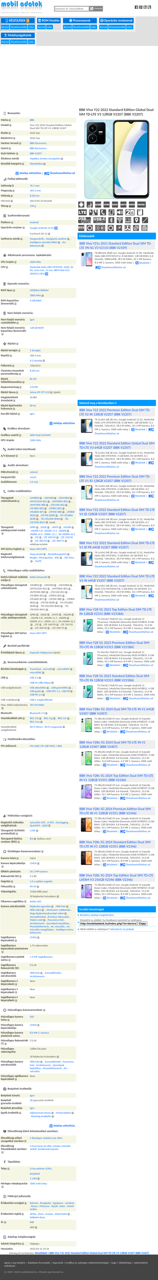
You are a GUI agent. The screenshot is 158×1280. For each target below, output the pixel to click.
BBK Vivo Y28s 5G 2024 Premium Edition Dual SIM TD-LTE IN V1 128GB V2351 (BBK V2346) (115, 811)
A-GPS (50, 822)
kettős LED (35, 901)
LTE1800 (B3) (37, 508)
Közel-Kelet (61, 1213)
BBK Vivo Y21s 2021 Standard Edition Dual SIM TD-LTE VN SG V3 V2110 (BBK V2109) (115, 245)
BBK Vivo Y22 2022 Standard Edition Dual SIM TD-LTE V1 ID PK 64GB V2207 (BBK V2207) (117, 545)
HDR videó (35, 909)
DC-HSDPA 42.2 (67, 534)
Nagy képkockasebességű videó (47, 913)
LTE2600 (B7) (37, 511)
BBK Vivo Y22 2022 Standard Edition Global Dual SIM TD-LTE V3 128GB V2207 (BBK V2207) (99, 1253)
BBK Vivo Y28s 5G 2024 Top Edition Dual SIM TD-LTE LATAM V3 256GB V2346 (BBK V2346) (116, 877)
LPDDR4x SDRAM (39, 290)
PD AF (33, 886)
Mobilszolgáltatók (18, 35)
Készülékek (18, 20)
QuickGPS (35, 825)
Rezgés (33, 557)
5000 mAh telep (38, 1183)
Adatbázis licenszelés (39, 1262)
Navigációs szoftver (56, 238)
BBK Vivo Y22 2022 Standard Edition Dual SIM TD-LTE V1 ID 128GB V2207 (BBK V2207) (117, 512)
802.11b (34, 718)
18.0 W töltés (37, 704)
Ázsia (41, 1213)
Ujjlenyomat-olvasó (40, 1112)
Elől (32, 1016)
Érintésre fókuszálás (58, 916)
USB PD (66, 691)
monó (33, 477)
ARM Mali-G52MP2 (40, 435)
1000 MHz (35, 440)
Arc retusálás (58, 926)
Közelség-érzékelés (41, 1116)
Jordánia (69, 1203)
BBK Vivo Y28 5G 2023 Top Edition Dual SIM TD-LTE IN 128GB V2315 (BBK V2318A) (115, 611)
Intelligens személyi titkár (43, 242)
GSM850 (34, 497)
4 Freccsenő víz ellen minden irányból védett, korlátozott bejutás (50, 1147)
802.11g (48, 718)
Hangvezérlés (37, 238)
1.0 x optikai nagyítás (41, 881)
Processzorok (80, 20)
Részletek (142, 262)
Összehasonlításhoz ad (59, 173)
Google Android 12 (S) (42, 227)
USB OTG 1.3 (53, 691)
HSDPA (62, 530)
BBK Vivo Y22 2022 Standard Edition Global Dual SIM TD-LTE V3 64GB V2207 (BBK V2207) (116, 445)
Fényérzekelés (63, 1112)
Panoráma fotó (56, 919)
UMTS (55, 527)
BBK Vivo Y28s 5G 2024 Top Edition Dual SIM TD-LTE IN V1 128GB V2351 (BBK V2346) (116, 777)
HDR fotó (61, 906)
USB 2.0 (34, 677)
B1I (31, 838)
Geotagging (62, 822)
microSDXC (36, 672)
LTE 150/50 (67, 537)
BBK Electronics (38, 143)
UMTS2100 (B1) (38, 501)
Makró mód (36, 919)
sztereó (34, 472)
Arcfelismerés (37, 923)
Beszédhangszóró (57, 554)
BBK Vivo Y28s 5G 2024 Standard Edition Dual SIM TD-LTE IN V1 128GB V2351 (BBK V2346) (115, 844)
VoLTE (38, 561)
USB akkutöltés (38, 687)
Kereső (5, 27)
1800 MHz (35, 295)
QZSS (45, 825)
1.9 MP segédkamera (41, 956)
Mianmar (44, 1206)
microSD (47, 668)
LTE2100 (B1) (58, 504)
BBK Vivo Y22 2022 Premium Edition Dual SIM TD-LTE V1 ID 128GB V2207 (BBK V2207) (114, 478)
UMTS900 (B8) (37, 504)
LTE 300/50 (41, 540)
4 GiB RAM (35, 300)
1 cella (33, 1178)
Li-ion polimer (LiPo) (41, 1168)
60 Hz (33, 405)
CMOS (33, 863)
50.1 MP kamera (39, 871)
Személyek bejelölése (58, 923)
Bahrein (34, 1203)
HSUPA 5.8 (36, 530)
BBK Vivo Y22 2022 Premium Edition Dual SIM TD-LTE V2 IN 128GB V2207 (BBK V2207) (114, 412)
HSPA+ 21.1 (50, 534)
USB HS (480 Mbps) (40, 682)
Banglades (45, 1203)
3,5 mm (34, 481)
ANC (57, 557)
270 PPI (34, 387)
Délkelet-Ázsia (37, 1217)
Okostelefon (36, 163)
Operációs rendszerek (116, 20)
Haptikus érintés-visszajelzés (45, 158)
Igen (32, 319)
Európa (49, 1213)
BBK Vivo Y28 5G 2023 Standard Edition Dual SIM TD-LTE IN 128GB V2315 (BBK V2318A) (114, 678)
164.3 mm (35, 190)
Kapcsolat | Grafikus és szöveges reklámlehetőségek (81, 1262)
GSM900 (48, 497)
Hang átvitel (36, 554)
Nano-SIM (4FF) (38, 548)
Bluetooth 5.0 (37, 713)
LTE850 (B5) (55, 508)
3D (31, 1100)
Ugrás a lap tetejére (14, 1262)
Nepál (54, 1206)
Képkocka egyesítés (40, 906)
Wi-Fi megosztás (53, 726)
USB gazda (35, 691)
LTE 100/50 (50, 537)
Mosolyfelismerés (39, 926)
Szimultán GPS (37, 822)
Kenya (34, 1206)
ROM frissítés (49, 20)
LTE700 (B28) (48, 515)
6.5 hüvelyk (36, 360)
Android (34, 222)
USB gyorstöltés (59, 687)
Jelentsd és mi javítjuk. (122, 929)
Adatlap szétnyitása (28, 173)
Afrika (33, 1213)
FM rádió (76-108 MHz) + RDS (46, 745)
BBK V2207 (36, 153)
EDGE (44, 527)
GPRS (33, 527)
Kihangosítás (46, 557)
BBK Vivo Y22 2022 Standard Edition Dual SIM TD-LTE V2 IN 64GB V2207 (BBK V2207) (117, 578)
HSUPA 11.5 (50, 530)
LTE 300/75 (58, 540)
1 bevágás (35, 350)
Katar (62, 1206)
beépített (35, 1173)
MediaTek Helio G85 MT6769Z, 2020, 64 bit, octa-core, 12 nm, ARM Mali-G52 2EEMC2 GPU (51, 270)
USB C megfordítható (41, 699)
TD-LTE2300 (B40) (50, 518)
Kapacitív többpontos (41, 652)
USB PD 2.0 (36, 694)
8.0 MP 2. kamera (39, 1032)
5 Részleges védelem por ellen (46, 1137)
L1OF (32, 830)
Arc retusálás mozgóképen (50, 928)
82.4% (33, 378)
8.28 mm (35, 370)
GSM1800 (64, 497)
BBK (32, 119)
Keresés (96, 8)
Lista (31, 27)
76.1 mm (35, 185)
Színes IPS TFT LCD (40, 392)
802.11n (62, 718)
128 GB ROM (37, 327)
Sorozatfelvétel (38, 916)
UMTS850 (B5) (60, 501)
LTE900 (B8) (55, 511)
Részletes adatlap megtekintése (97, 914)
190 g (33, 205)
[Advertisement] (79, 76)
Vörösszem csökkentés (58, 909)
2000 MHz (35, 261)
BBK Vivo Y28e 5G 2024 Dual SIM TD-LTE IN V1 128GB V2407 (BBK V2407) (112, 744)
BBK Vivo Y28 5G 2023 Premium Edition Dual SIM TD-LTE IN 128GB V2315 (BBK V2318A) (114, 645)
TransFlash (35, 668)
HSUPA (67, 527)
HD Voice (69, 557)
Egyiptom (58, 1203)
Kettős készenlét (38, 577)
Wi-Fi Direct (36, 726)
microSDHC (63, 668)
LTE (36, 537)
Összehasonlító (19, 27)
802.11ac (35, 721)
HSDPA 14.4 (36, 534)
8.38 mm (35, 195)
